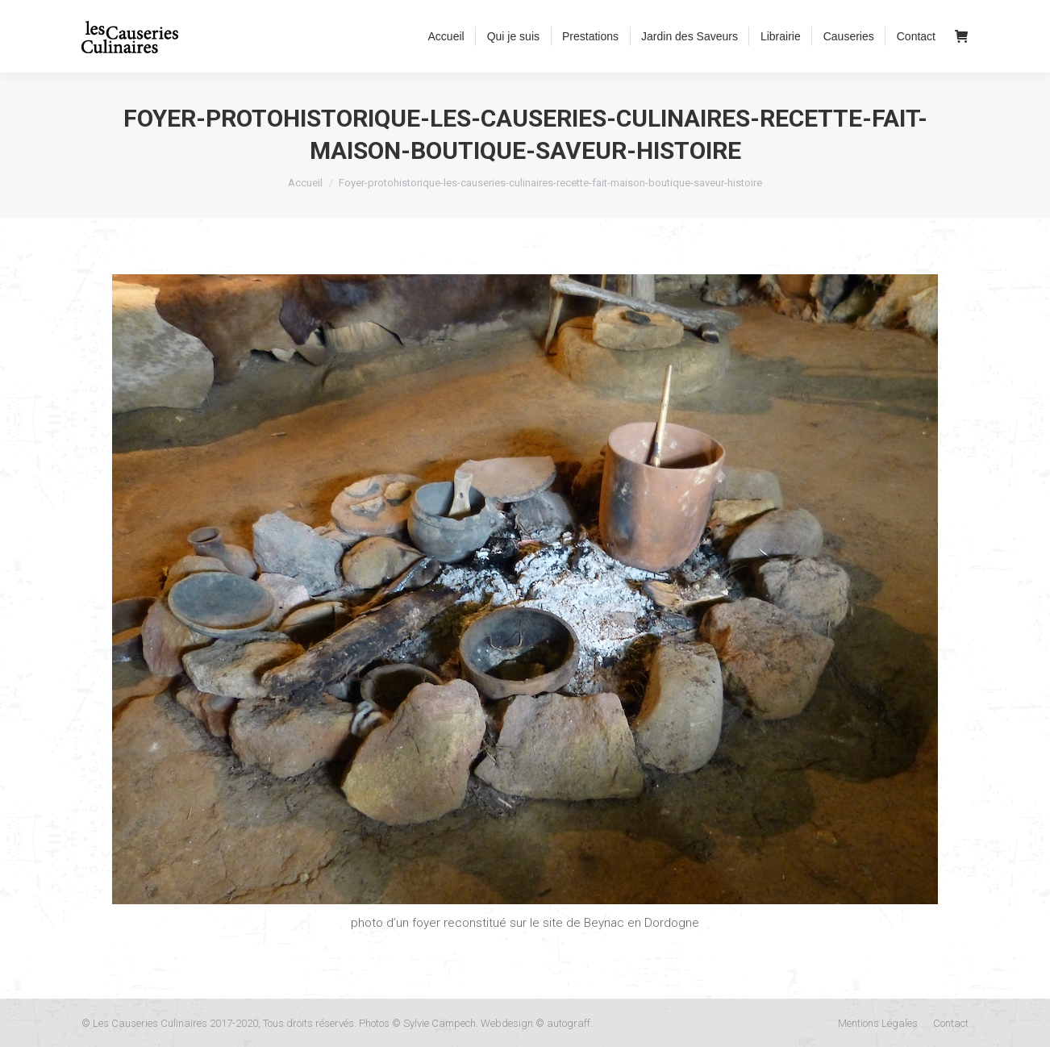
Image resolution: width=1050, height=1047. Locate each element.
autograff (568, 1023)
